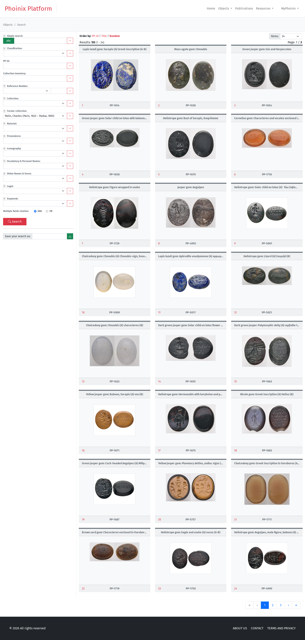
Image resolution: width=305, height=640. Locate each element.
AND (40, 211)
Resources (263, 8)
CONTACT (257, 628)
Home (211, 8)
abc (8, 40)
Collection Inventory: (14, 73)
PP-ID (95, 36)
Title (104, 36)
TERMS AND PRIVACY (281, 628)
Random (115, 36)
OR (50, 211)
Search (15, 221)
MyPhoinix (288, 8)
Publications (244, 8)
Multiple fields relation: (16, 211)
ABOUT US (240, 628)
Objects (224, 8)
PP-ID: (6, 61)
